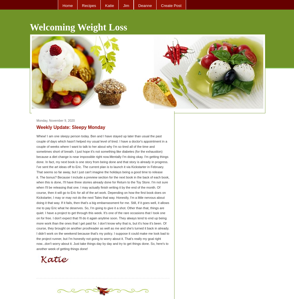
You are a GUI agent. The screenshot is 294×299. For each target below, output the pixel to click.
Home (68, 5)
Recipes (89, 5)
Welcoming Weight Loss (78, 27)
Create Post (171, 5)
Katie (109, 5)
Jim (126, 5)
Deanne (145, 5)
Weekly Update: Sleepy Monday (70, 127)
